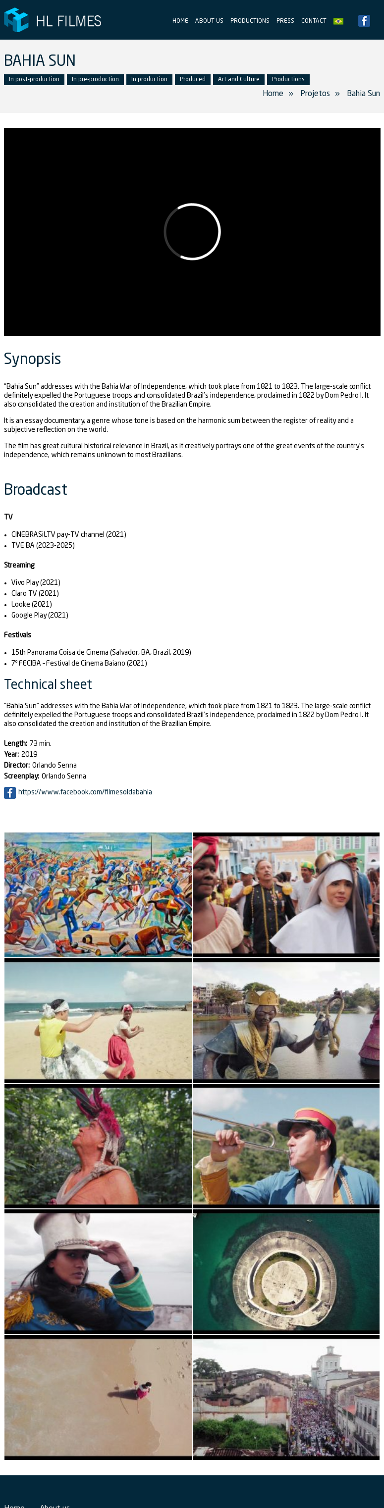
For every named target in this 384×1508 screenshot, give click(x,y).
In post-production (34, 80)
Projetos (315, 94)
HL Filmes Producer (53, 19)
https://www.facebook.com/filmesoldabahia (85, 792)
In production (149, 80)
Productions (250, 21)
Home (180, 21)
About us (209, 21)
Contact (314, 21)
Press (285, 21)
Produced (193, 80)
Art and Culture (239, 80)
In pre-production (95, 80)
